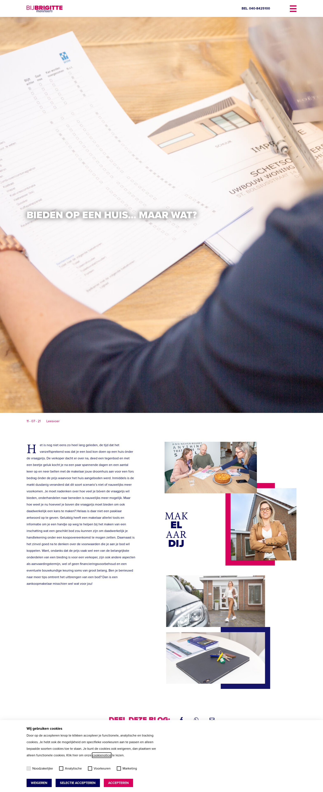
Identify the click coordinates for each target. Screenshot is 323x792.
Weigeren (39, 782)
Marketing (127, 768)
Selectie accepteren (78, 782)
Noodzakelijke (40, 768)
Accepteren (118, 782)
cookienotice (101, 755)
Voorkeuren (99, 768)
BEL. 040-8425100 (256, 8)
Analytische (70, 768)
